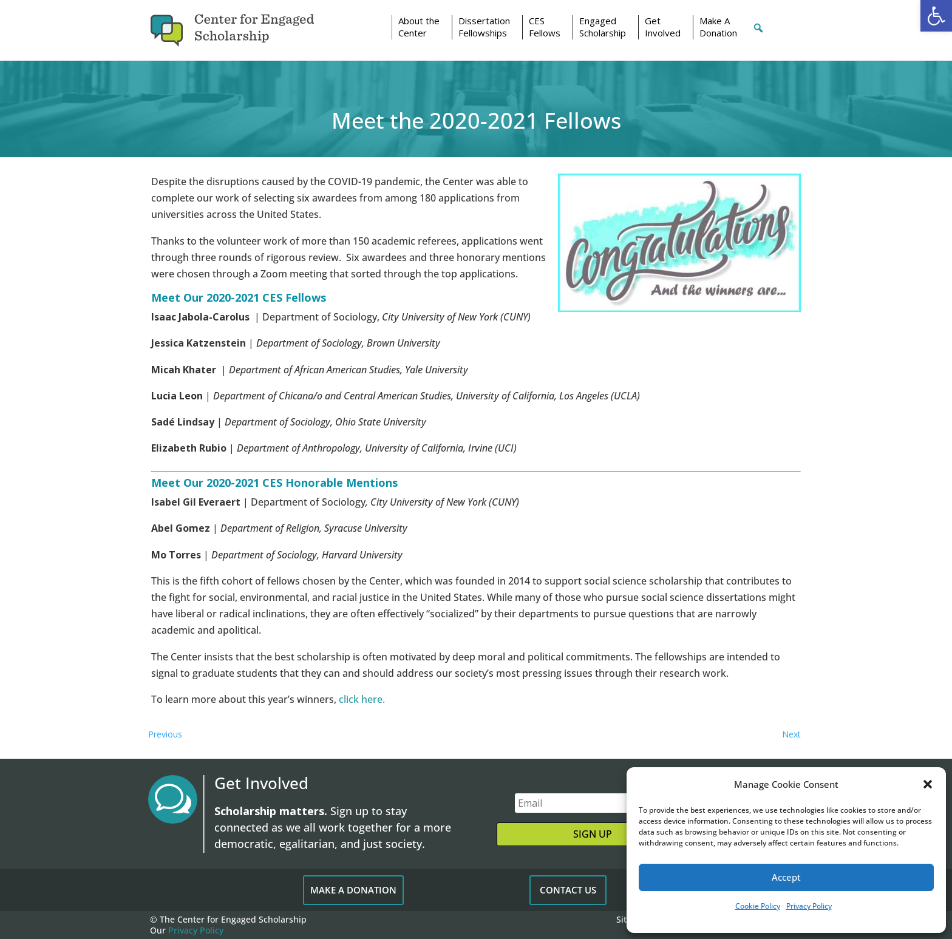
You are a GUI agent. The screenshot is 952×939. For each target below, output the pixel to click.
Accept (786, 877)
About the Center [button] (419, 27)
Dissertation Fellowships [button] (484, 27)
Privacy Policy (809, 906)
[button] (936, 16)
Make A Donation (718, 27)
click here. (362, 699)
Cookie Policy (757, 906)
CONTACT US (568, 890)
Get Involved (663, 27)
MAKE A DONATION (353, 890)
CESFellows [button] (544, 27)
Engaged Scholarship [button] (602, 27)
